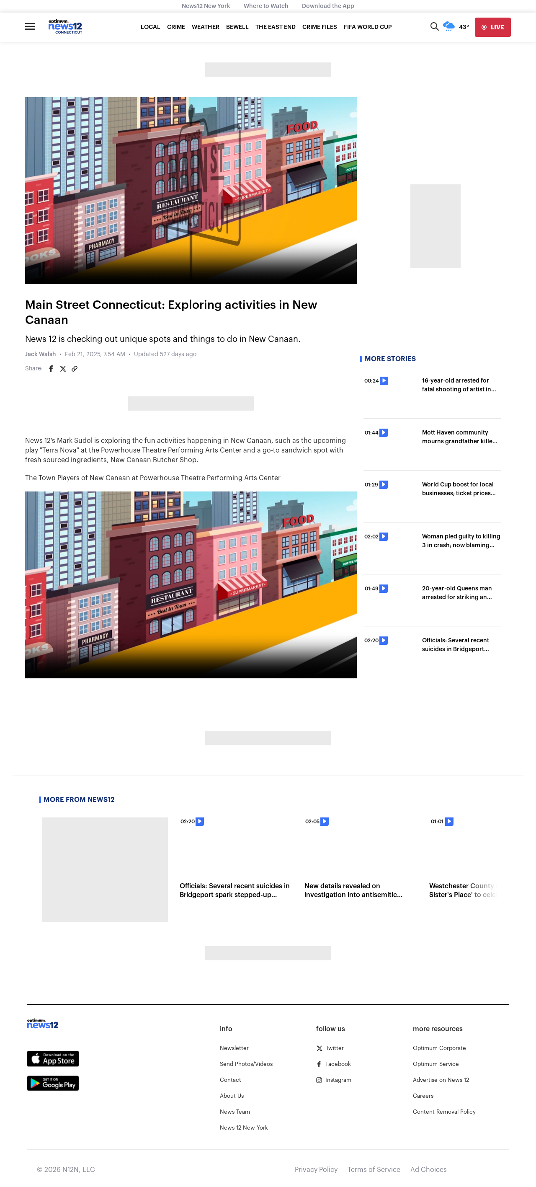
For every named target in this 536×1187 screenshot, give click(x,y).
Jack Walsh (40, 354)
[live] (493, 27)
